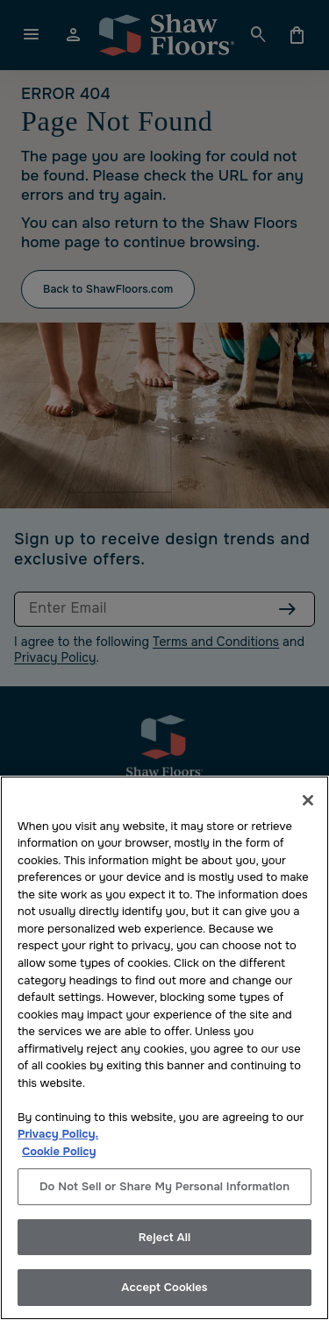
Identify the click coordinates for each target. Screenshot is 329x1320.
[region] (164, 1048)
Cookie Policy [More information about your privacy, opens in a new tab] (59, 1151)
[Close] (308, 800)
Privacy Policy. (58, 1133)
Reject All (164, 1237)
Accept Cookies (164, 1287)
